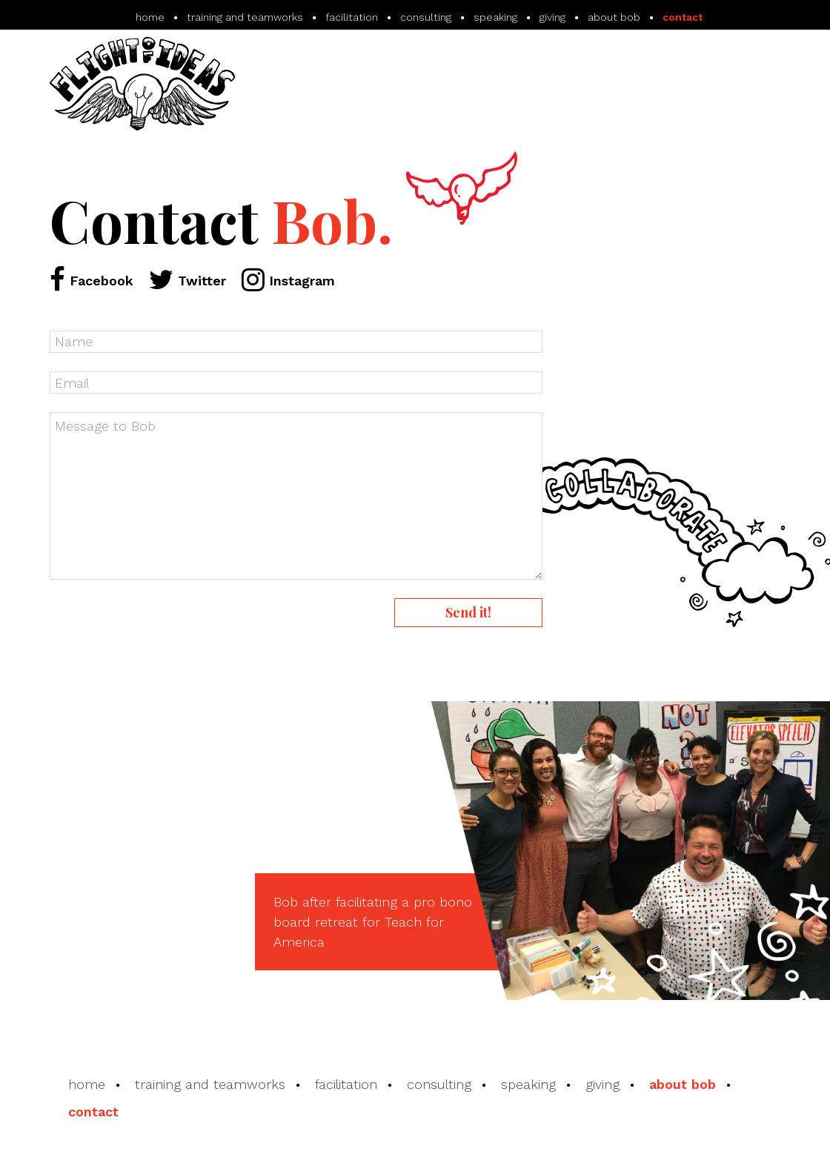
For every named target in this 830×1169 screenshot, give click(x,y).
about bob (682, 1084)
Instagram (288, 280)
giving (602, 1084)
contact (93, 1111)
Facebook (91, 280)
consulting (439, 1084)
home (86, 1084)
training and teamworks (210, 1084)
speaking (528, 1084)
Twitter (187, 280)
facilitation (346, 1084)
